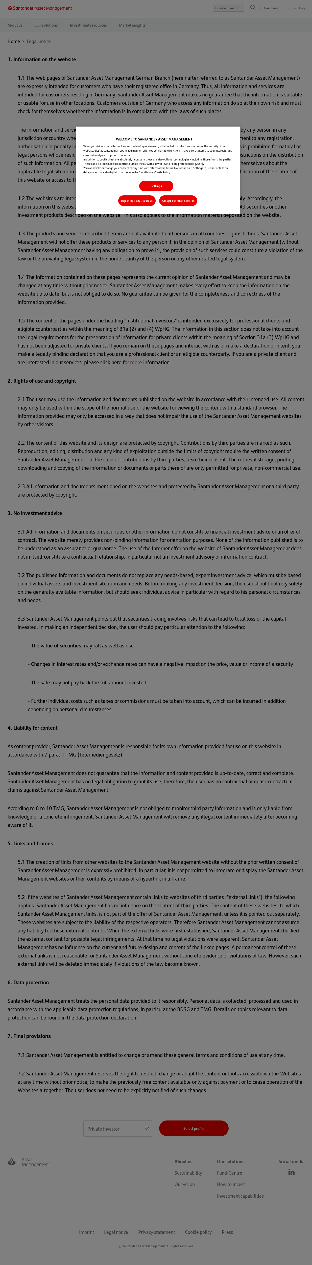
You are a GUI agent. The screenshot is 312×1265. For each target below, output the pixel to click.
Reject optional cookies (137, 200)
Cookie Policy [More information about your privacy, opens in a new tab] (162, 172)
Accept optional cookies (178, 200)
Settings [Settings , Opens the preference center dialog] (156, 186)
